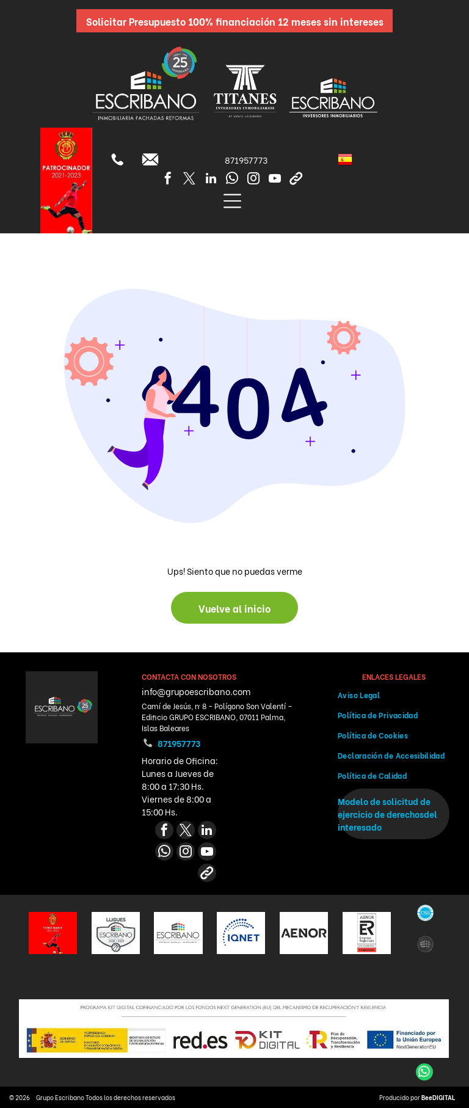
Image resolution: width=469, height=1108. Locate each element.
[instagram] (253, 180)
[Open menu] (232, 201)
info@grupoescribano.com (196, 691)
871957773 (246, 159)
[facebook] (168, 180)
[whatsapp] (232, 180)
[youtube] (275, 180)
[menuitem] (393, 695)
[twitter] (189, 180)
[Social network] (296, 180)
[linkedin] (211, 180)
